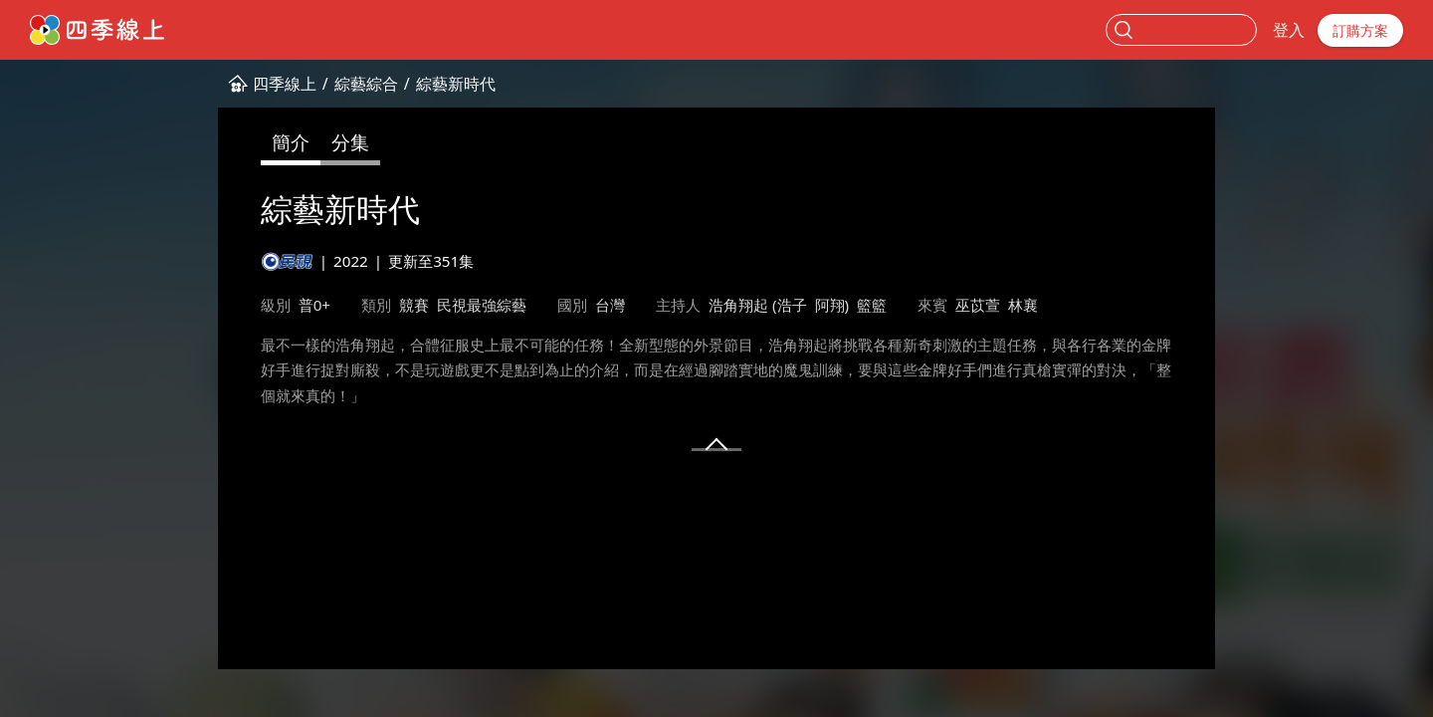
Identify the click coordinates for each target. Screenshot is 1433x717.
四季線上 (284, 84)
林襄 (1023, 305)
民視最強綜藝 (481, 305)
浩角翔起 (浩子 (758, 305)
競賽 (414, 305)
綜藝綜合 (366, 84)
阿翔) (832, 305)
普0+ (314, 305)
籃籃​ (872, 305)
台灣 (610, 305)
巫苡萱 (977, 305)
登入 (1289, 30)
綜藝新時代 (456, 84)
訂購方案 (1360, 30)
